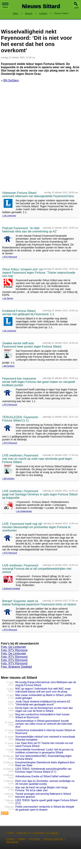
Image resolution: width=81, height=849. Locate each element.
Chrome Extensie (53, 839)
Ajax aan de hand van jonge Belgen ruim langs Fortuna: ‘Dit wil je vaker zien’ (41, 789)
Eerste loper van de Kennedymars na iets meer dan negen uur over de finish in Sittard (44, 709)
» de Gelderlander (24, 511)
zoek (76, 7)
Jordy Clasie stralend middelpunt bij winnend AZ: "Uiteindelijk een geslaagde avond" (43, 703)
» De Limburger (9, 215)
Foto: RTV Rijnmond (14, 650)
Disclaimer (12, 842)
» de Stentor (7, 298)
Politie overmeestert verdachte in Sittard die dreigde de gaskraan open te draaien (44, 808)
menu (5, 5)
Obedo (54, 833)
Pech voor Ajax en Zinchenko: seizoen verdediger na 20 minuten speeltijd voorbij (44, 782)
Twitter (21, 839)
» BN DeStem (8, 366)
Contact (9, 839)
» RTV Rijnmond (9, 257)
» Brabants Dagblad (11, 588)
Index (15, 13)
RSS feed (34, 839)
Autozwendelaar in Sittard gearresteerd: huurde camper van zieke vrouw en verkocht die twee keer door (43, 723)
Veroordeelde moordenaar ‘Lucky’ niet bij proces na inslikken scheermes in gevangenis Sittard (44, 751)
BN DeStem (11, 80)
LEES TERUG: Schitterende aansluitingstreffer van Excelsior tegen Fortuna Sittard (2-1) (43, 770)
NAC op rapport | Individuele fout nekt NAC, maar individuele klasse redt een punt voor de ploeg (43, 690)
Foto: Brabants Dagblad (16, 666)
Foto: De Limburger (13, 646)
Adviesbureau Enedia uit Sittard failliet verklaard (42, 776)
